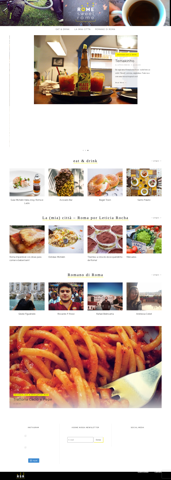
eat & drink (63, 29)
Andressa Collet (144, 314)
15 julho (136, 87)
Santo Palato (144, 200)
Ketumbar (123, 83)
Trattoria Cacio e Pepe (32, 399)
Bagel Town (105, 200)
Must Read (43, 395)
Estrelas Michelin (57, 257)
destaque (121, 77)
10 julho (17, 403)
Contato (158, 472)
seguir (34, 460)
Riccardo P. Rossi (66, 314)
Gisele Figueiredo (27, 314)
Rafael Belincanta (105, 314)
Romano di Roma (105, 29)
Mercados (131, 257)
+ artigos (156, 161)
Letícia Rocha (123, 87)
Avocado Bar (66, 200)
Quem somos (143, 472)
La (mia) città (83, 29)
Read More (121, 105)
